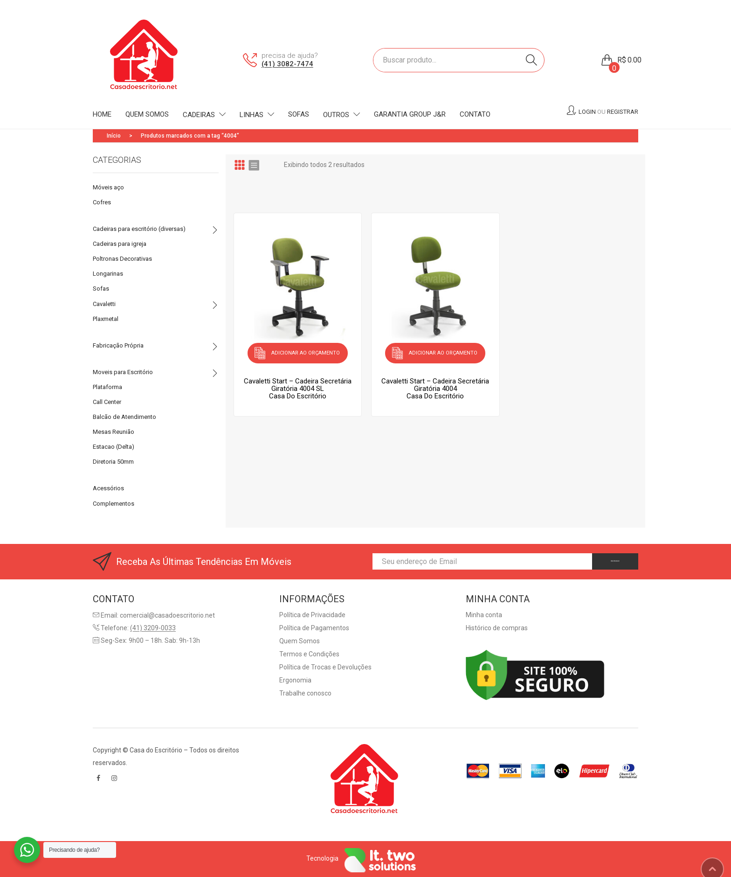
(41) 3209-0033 (153, 628)
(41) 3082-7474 (287, 64)
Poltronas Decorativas (122, 258)
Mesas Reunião (113, 431)
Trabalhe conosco (305, 693)
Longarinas (108, 273)
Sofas (101, 288)
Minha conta (484, 615)
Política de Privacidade (312, 615)
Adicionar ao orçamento (305, 351)
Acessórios (108, 488)
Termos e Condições (309, 654)
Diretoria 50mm (113, 461)
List (254, 164)
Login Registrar (608, 111)
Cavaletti (104, 303)
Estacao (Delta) (113, 446)
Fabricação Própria (118, 345)
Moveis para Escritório (123, 372)
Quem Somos (299, 641)
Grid (240, 164)
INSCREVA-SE (600, 561)
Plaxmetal (105, 318)
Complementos (113, 503)
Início (114, 135)
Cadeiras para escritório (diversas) (139, 228)
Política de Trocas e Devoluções (325, 667)
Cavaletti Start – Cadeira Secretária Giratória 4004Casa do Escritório (435, 384)
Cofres (102, 202)
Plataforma (107, 386)
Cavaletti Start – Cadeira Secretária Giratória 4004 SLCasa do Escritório (298, 384)
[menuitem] (102, 115)
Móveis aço (108, 187)
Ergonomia (295, 680)
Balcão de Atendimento (124, 416)
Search (531, 60)
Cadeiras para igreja (119, 243)
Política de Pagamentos (314, 628)
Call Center (107, 401)
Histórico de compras (497, 628)
